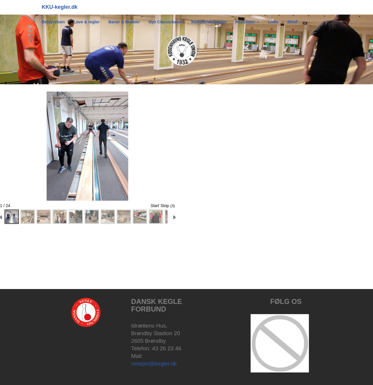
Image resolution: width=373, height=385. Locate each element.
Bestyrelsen (53, 22)
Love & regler (86, 22)
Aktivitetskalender (209, 22)
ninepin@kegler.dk (154, 363)
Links (273, 22)
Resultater (247, 22)
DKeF (292, 22)
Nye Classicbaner (166, 22)
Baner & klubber (124, 22)
